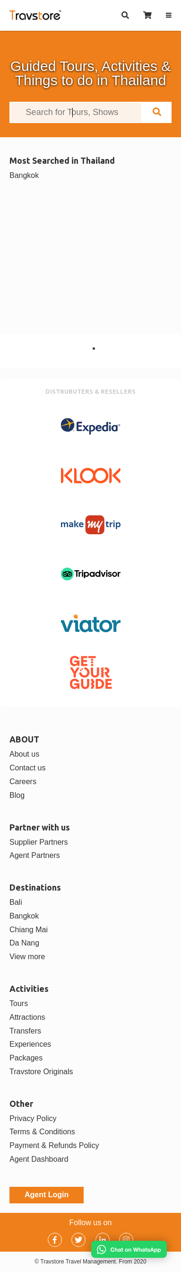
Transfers (25, 1031)
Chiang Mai (28, 930)
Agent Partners (34, 855)
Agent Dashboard (39, 1159)
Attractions (27, 1017)
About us (24, 754)
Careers (22, 781)
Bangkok (24, 175)
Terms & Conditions (42, 1132)
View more (27, 957)
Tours (18, 1003)
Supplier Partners (38, 842)
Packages (26, 1058)
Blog (17, 795)
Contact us (27, 768)
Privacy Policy (33, 1118)
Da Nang (24, 943)
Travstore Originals (41, 1072)
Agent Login (47, 1195)
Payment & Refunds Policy (54, 1145)
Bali (15, 902)
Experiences (30, 1044)
